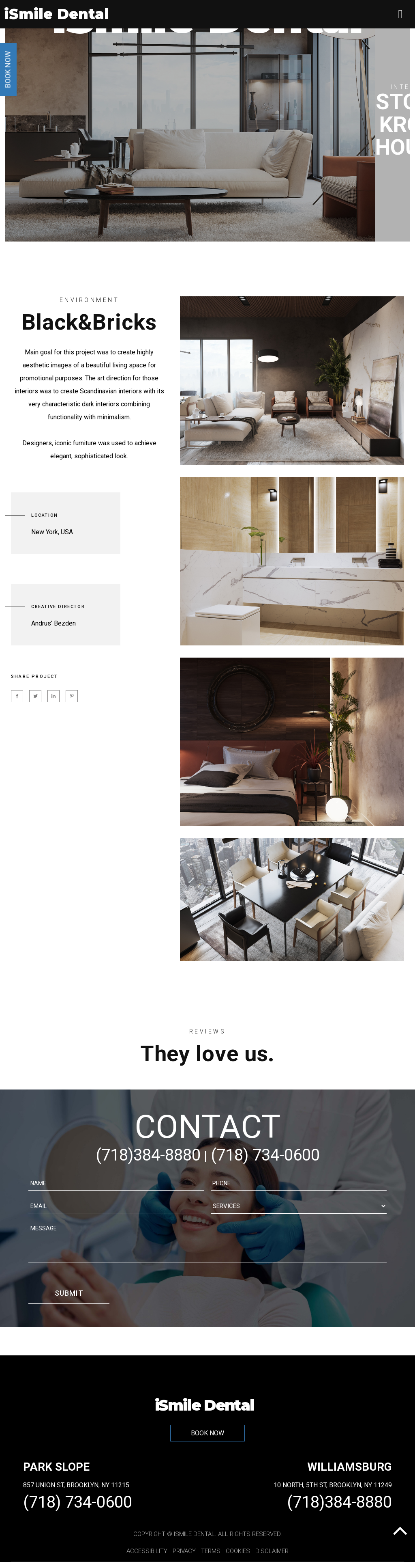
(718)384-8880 (148, 1155)
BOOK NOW (207, 1433)
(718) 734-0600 (265, 1155)
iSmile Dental (204, 1404)
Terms (210, 1551)
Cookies (238, 1551)
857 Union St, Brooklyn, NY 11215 (76, 1485)
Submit (69, 1293)
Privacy (184, 1551)
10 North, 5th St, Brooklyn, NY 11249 (333, 1485)
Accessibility (146, 1551)
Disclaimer (272, 1551)
